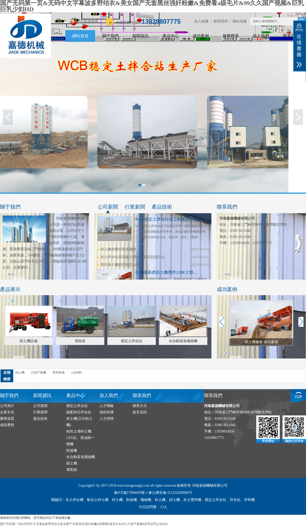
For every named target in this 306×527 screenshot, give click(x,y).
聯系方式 (140, 406)
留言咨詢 (140, 412)
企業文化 (7, 412)
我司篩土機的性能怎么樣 (120, 265)
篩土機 (19, 372)
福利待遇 (106, 412)
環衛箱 (71, 470)
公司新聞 (108, 207)
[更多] (194, 237)
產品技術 (162, 207)
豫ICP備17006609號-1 (130, 493)
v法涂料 (76, 372)
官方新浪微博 (87, 21)
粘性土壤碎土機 (78, 431)
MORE (19, 278)
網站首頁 (80, 36)
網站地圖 (240, 21)
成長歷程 (7, 425)
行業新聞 (135, 207)
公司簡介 (7, 406)
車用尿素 (59, 372)
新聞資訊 (140, 36)
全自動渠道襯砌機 (80, 457)
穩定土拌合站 (77, 406)
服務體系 (231, 36)
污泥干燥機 (38, 372)
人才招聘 (106, 419)
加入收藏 (201, 21)
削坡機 (71, 450)
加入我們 (261, 36)
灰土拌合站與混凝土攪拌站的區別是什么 (132, 257)
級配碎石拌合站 (78, 412)
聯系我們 (220, 21)
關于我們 (110, 36)
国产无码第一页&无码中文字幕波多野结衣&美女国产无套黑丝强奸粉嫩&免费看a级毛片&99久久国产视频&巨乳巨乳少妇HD (84, 524)
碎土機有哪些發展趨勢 (118, 249)
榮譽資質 (7, 419)
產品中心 (170, 36)
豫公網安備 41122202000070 (170, 493)
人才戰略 (106, 406)
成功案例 (201, 36)
